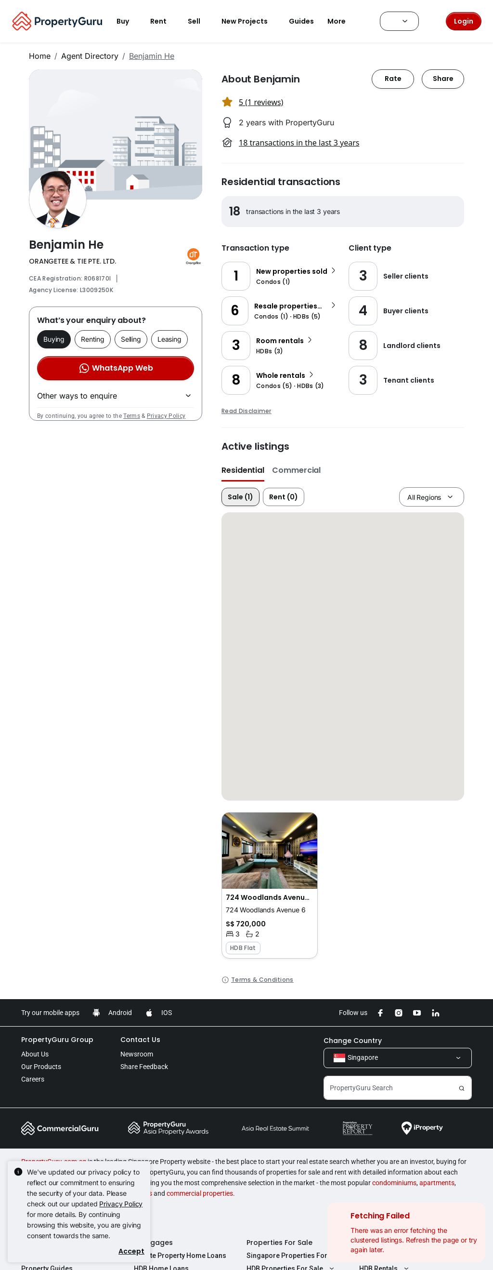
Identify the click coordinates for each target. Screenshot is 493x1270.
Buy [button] (129, 21)
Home (40, 56)
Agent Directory (89, 56)
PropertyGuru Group (57, 1039)
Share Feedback (144, 1066)
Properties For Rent (392, 1242)
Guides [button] (301, 21)
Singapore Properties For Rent (407, 1255)
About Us (35, 1054)
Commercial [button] (296, 470)
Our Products (41, 1066)
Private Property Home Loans (180, 1255)
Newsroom (136, 1054)
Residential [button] (242, 470)
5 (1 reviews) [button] (261, 102)
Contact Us (140, 1039)
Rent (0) (283, 497)
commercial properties (200, 1193)
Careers (32, 1079)
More (342, 21)
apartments (436, 1183)
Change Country (353, 1040)
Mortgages (153, 1242)
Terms (131, 416)
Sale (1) (240, 497)
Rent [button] (164, 21)
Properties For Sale (279, 1242)
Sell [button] (200, 21)
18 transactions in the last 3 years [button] (299, 142)
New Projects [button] (250, 21)
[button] (269, 885)
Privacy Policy (166, 416)
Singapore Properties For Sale (294, 1255)
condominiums (394, 1183)
